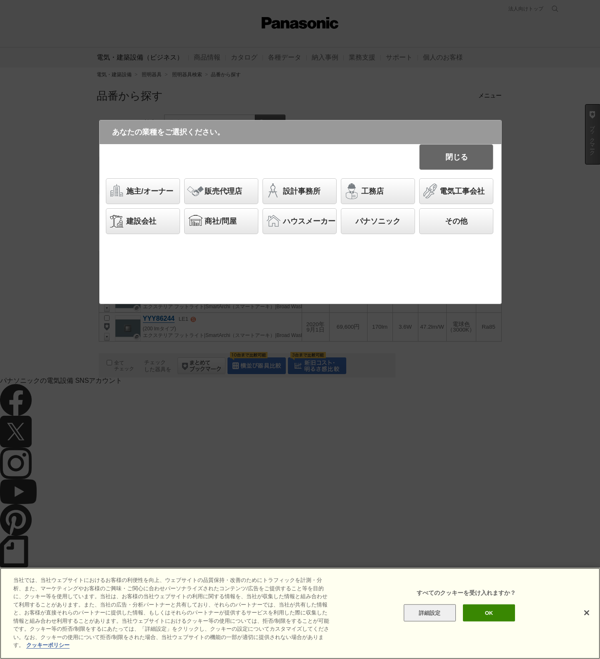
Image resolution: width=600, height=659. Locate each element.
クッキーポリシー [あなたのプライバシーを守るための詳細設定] (48, 645)
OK (489, 612)
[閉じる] (587, 613)
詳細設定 (430, 612)
